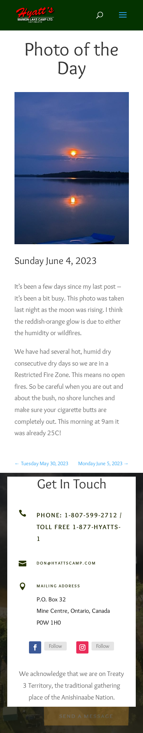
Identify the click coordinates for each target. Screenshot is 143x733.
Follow (55, 645)
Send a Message (86, 716)
